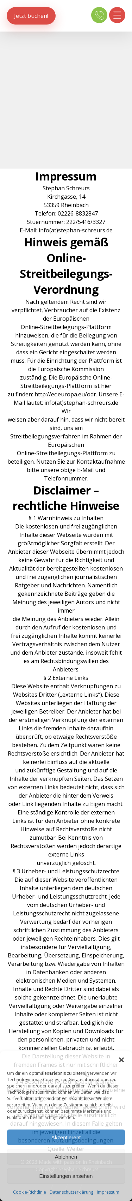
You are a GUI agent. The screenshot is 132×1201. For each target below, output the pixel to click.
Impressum (108, 1192)
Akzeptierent (66, 1137)
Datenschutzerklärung (71, 1192)
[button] (121, 1059)
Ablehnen (66, 1157)
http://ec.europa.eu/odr (65, 394)
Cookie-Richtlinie (29, 1192)
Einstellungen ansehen (66, 1176)
